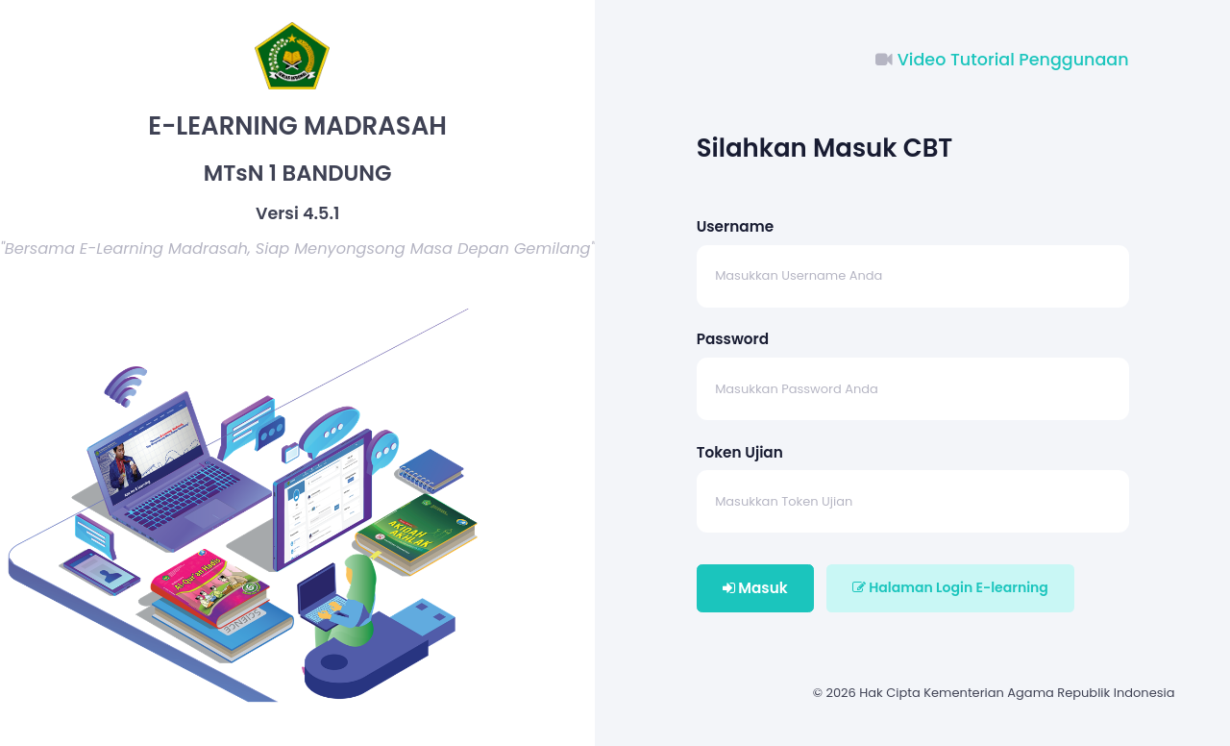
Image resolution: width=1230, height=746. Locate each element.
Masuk (755, 588)
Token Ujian (740, 452)
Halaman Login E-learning (950, 587)
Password (733, 339)
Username (735, 226)
